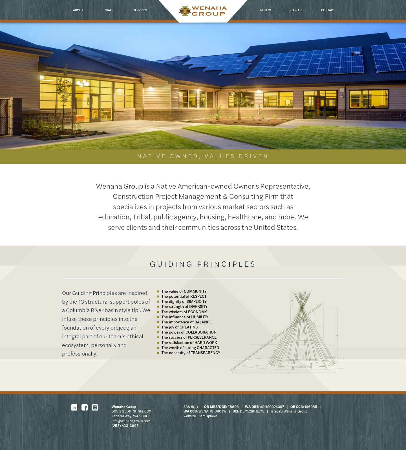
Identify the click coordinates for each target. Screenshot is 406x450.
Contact (328, 10)
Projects (266, 10)
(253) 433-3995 (125, 425)
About (78, 10)
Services (140, 10)
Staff (109, 10)
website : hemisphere (200, 415)
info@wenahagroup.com (131, 420)
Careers (296, 10)
